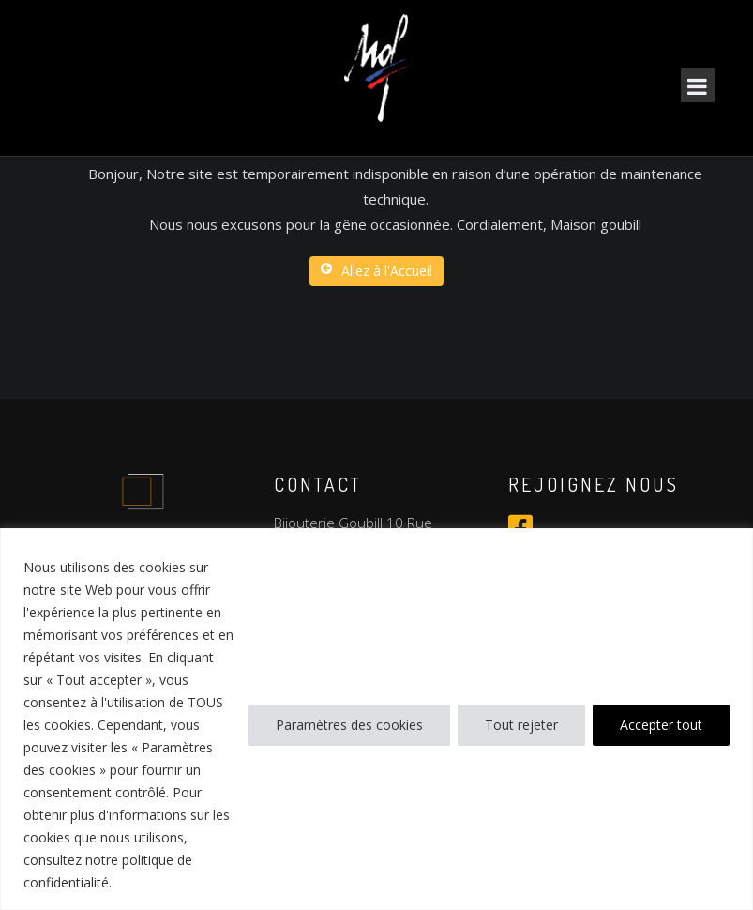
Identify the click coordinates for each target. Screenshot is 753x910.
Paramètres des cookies (349, 725)
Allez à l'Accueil (376, 271)
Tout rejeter (521, 725)
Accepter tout (661, 725)
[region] (376, 719)
